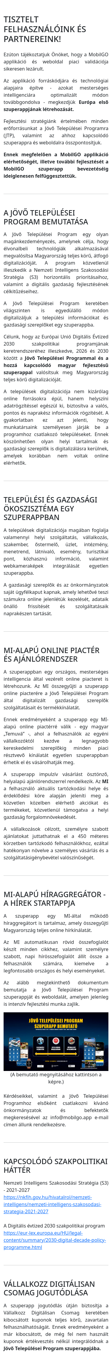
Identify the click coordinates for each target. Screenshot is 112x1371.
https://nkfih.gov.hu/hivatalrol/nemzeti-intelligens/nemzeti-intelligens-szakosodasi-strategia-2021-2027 (52, 1204)
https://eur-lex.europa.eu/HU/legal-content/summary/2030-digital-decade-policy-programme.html (55, 1240)
